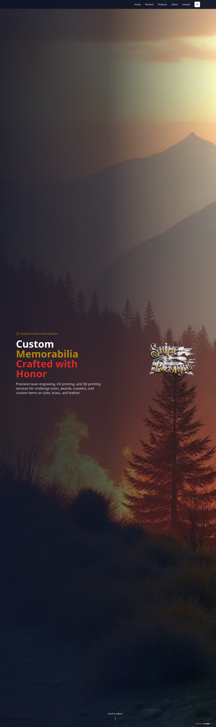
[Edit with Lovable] (202, 723)
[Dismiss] (212, 723)
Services (149, 4)
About (175, 4)
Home (137, 4)
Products (162, 4)
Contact (186, 4)
